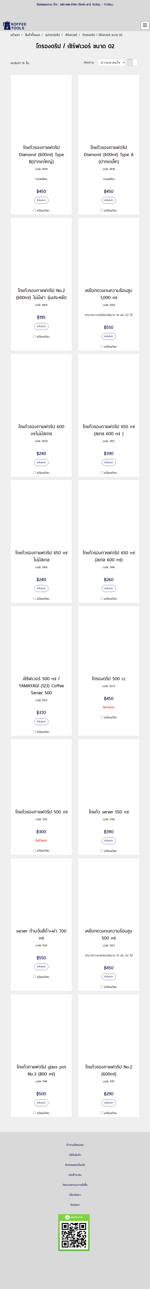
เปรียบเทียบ (43, 210)
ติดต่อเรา (75, 1205)
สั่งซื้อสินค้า (41, 200)
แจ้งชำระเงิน (75, 1175)
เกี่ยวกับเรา (75, 1195)
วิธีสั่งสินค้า (75, 1155)
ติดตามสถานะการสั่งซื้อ (75, 1185)
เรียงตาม (90, 62)
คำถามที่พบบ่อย (75, 1145)
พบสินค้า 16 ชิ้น (20, 63)
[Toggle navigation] (145, 25)
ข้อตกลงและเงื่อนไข (75, 1165)
